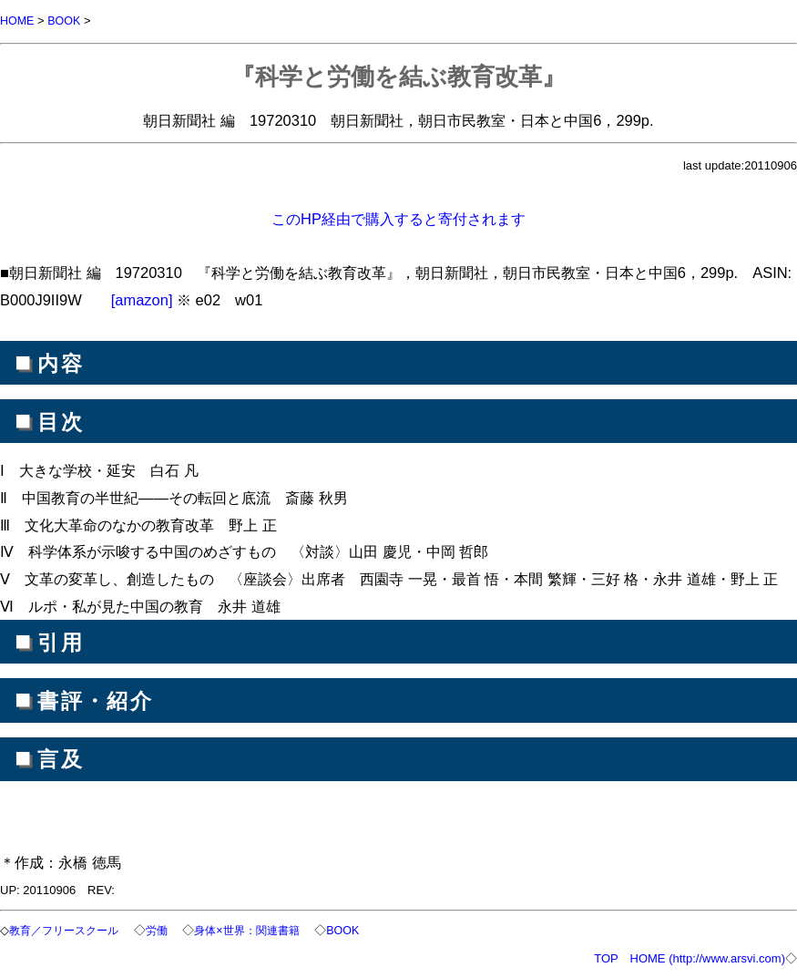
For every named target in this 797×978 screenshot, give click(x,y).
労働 (169, 929)
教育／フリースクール (71, 929)
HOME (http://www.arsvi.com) (707, 956)
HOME (18, 20)
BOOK (66, 20)
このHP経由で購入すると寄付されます (398, 218)
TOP (606, 956)
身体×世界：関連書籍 (265, 929)
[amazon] (142, 299)
